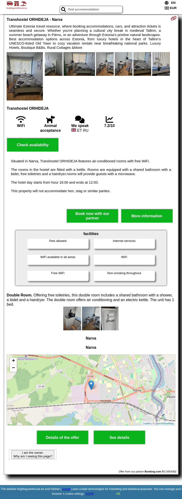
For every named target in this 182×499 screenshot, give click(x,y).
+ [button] (13, 361)
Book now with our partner (92, 216)
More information (146, 216)
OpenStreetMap (164, 423)
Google (66, 489)
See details (119, 437)
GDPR (90, 493)
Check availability (33, 145)
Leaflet (147, 423)
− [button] (13, 368)
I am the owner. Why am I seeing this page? (32, 454)
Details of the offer (62, 437)
